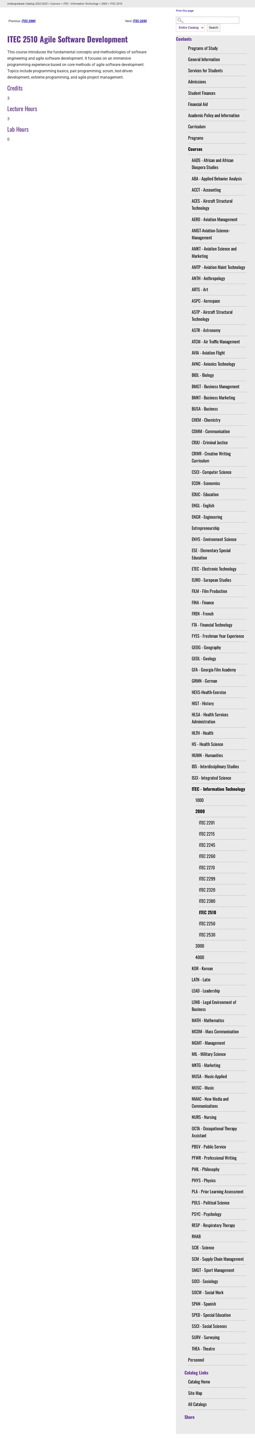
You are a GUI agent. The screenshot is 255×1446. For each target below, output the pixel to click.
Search (213, 27)
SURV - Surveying (206, 1337)
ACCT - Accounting (206, 189)
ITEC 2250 (207, 923)
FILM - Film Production (209, 591)
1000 (199, 800)
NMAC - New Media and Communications (210, 1102)
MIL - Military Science (209, 1054)
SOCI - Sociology (205, 1281)
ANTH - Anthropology (208, 278)
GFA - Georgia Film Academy (214, 669)
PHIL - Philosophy (205, 1169)
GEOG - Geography (206, 647)
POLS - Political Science (211, 1202)
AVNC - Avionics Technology (213, 364)
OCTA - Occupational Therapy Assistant (214, 1132)
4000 (199, 957)
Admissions (197, 81)
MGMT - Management (208, 1043)
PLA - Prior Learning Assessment (218, 1191)
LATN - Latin (201, 979)
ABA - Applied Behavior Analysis (217, 178)
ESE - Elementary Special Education (211, 553)
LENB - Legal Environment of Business (214, 1005)
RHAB (196, 1236)
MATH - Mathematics (208, 1020)
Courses (55, 3)
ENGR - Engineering (207, 517)
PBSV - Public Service (209, 1146)
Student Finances (201, 93)
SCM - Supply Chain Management (218, 1259)
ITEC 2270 (207, 867)
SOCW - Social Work (207, 1292)
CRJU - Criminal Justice (210, 442)
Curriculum (197, 126)
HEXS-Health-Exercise (209, 692)
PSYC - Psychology (206, 1214)
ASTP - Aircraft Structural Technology (212, 315)
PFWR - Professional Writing (214, 1158)
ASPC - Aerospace (206, 301)
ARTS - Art (200, 289)
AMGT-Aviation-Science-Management (211, 234)
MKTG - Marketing (206, 1065)
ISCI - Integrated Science (211, 778)
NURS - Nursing (204, 1117)
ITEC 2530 (207, 934)
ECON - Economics (206, 483)
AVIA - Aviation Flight (208, 352)
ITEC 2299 (207, 878)
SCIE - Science (203, 1247)
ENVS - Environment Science (214, 539)
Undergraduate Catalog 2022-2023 (27, 3)
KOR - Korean (202, 968)
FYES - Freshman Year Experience (218, 636)
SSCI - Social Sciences (209, 1326)
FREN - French (203, 613)
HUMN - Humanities (207, 755)
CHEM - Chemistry (206, 420)
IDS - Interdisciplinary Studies (215, 766)
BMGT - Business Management (215, 386)
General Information (204, 59)
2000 (104, 3)
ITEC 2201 (207, 822)
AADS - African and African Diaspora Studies (212, 163)
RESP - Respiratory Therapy (213, 1225)
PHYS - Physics (204, 1180)
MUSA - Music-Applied (209, 1076)
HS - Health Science (207, 744)
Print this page (185, 10)
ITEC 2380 (207, 901)
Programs (195, 138)
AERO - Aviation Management (215, 219)
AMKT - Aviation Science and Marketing (214, 252)
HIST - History (203, 703)
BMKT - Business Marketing (213, 397)
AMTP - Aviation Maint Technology (218, 267)
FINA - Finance (203, 602)
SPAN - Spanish (204, 1304)
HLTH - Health (202, 733)
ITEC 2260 (207, 856)
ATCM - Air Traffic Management (216, 341)
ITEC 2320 (207, 890)
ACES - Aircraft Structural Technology (212, 204)
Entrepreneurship (205, 528)
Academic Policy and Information (213, 115)
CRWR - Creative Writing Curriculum (211, 457)
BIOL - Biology (203, 375)
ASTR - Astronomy (206, 330)
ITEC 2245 (207, 845)
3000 (199, 946)
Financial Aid (198, 104)
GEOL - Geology (204, 658)
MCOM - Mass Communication (215, 1031)
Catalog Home (199, 1381)
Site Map (195, 1393)
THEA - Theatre (203, 1348)
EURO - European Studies (211, 580)
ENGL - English (203, 505)
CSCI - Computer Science (211, 472)
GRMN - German (204, 681)
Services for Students (205, 70)
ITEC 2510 (207, 912)
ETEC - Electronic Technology (214, 568)
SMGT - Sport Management (213, 1270)
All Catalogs (197, 1404)
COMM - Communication (211, 431)
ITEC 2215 (207, 834)
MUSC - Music (203, 1087)
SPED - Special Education (211, 1315)
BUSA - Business (205, 408)
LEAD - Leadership (206, 990)
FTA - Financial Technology (212, 625)
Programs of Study (203, 48)
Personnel (196, 1360)
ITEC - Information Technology (80, 3)
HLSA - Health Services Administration (210, 718)
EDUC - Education (205, 494)
